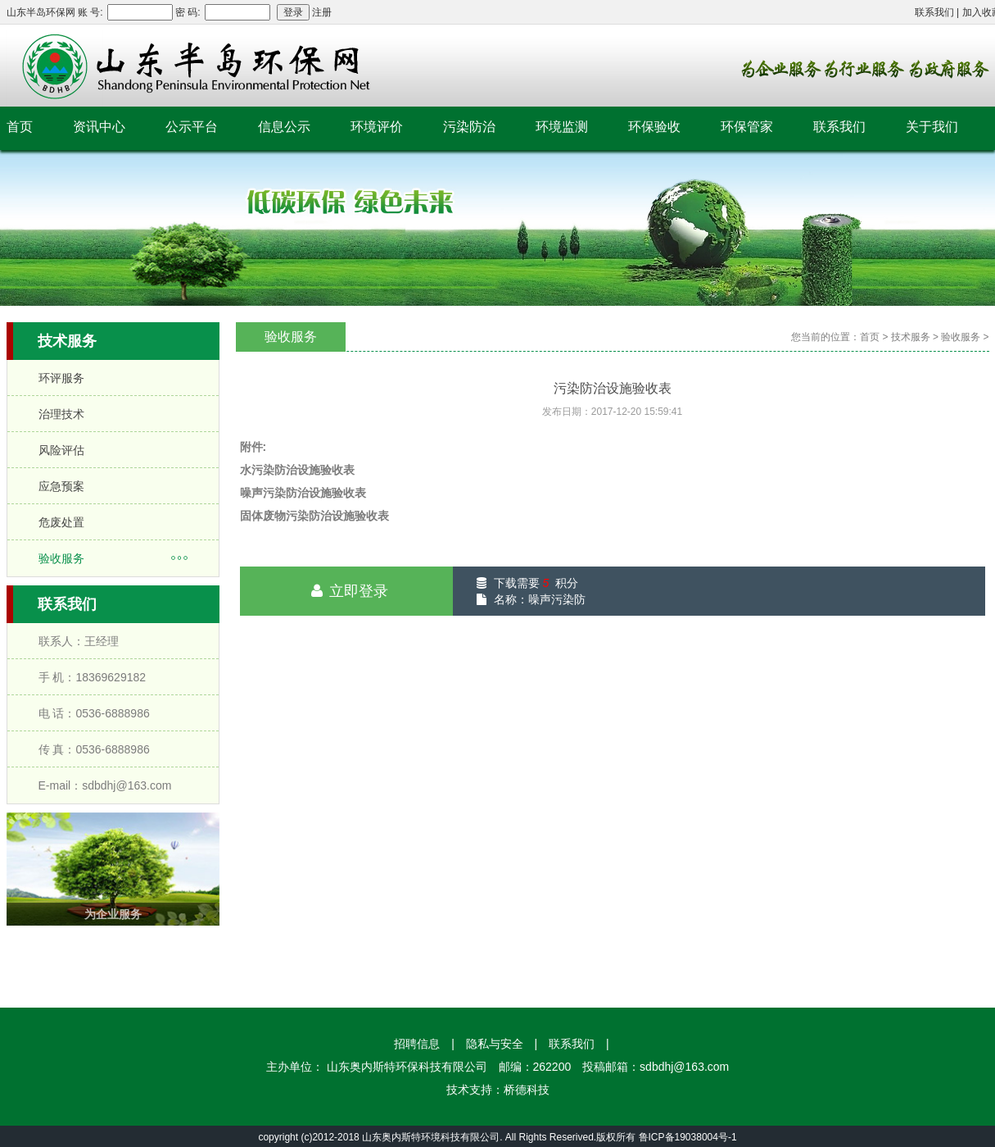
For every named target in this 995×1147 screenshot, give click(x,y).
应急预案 (61, 486)
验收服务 (61, 558)
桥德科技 (527, 1089)
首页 (20, 127)
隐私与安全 (494, 1043)
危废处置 (61, 522)
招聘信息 (417, 1043)
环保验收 (654, 127)
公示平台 (191, 127)
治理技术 (61, 414)
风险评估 (61, 450)
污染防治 (469, 127)
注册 (322, 12)
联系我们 (934, 12)
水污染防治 (268, 469)
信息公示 (284, 127)
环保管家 (747, 127)
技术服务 (910, 337)
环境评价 (377, 127)
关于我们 (932, 127)
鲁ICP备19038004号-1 (688, 1137)
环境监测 (562, 127)
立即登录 (346, 591)
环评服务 (61, 378)
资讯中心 (99, 127)
